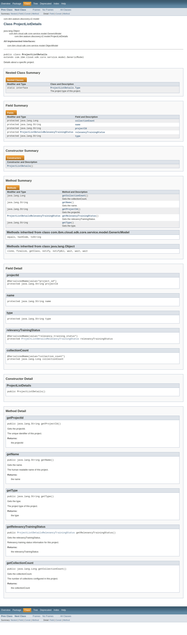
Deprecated (45, 3)
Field (21, 14)
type (77, 138)
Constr (27, 14)
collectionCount (85, 122)
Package (17, 3)
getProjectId (70, 212)
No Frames (48, 10)
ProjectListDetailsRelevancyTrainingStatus (46, 134)
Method (35, 14)
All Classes (65, 10)
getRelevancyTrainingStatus (79, 219)
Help (63, 3)
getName (66, 205)
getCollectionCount (73, 198)
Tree (35, 3)
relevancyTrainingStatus (90, 134)
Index (56, 3)
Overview (5, 3)
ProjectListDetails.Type (65, 89)
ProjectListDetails (18, 168)
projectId (81, 130)
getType (66, 227)
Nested (14, 14)
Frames (36, 10)
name (77, 126)
